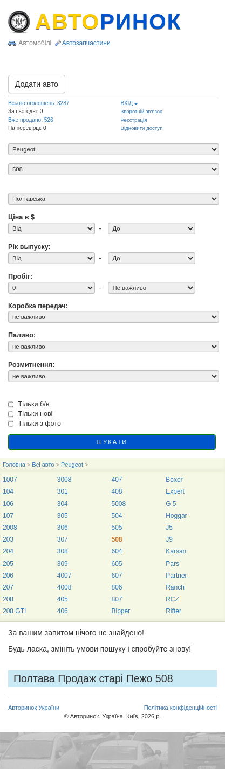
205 (8, 563)
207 (8, 587)
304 (62, 504)
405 (62, 599)
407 (116, 479)
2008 (10, 527)
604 (116, 551)
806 (116, 587)
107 (8, 515)
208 (8, 599)
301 (62, 491)
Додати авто (36, 84)
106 (8, 504)
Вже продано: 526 (30, 120)
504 (116, 515)
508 (116, 539)
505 (116, 527)
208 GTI (14, 611)
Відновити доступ (142, 128)
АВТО (108, 21)
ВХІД (130, 103)
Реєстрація (134, 120)
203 (8, 539)
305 (62, 515)
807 (116, 599)
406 (62, 611)
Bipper (120, 611)
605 (116, 563)
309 (62, 563)
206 (8, 575)
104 (8, 491)
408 (116, 491)
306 (62, 527)
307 (62, 539)
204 (8, 551)
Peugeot (72, 464)
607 (116, 575)
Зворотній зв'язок (141, 111)
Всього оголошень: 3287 (38, 103)
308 (62, 551)
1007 (10, 479)
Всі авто (43, 464)
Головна (14, 464)
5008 (118, 504)
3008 (64, 479)
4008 (64, 587)
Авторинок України (33, 707)
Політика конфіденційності (180, 707)
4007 (64, 575)
